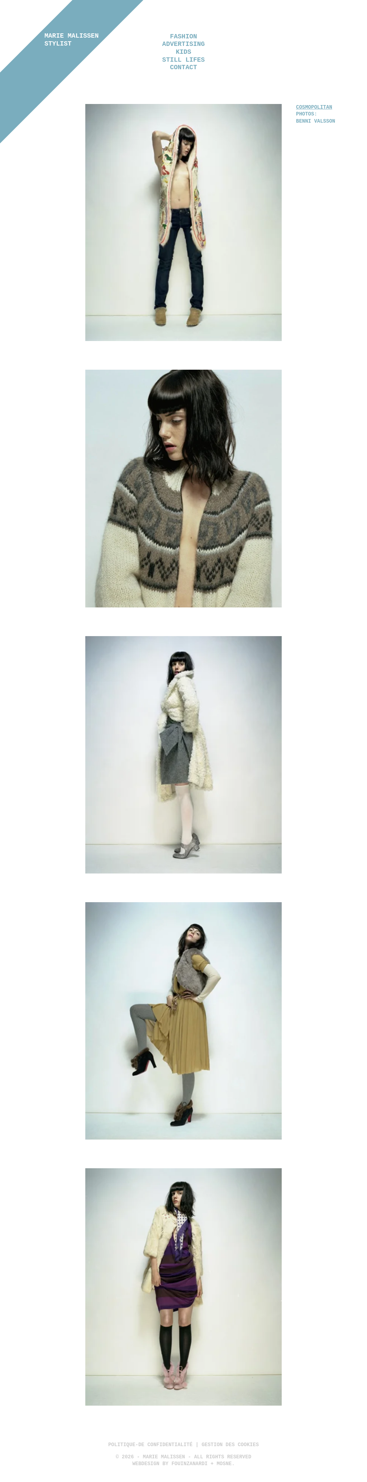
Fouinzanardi (189, 1463)
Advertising (183, 44)
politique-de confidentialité (150, 1444)
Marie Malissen (71, 40)
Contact (183, 67)
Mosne (224, 1463)
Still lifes (183, 60)
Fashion (183, 36)
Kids (183, 52)
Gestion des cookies (230, 1444)
